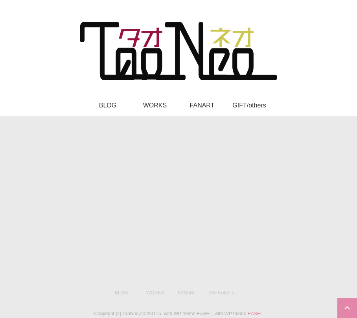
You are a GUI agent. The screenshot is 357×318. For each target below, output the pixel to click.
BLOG (107, 105)
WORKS (155, 105)
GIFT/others (249, 105)
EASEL (255, 313)
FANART (202, 105)
